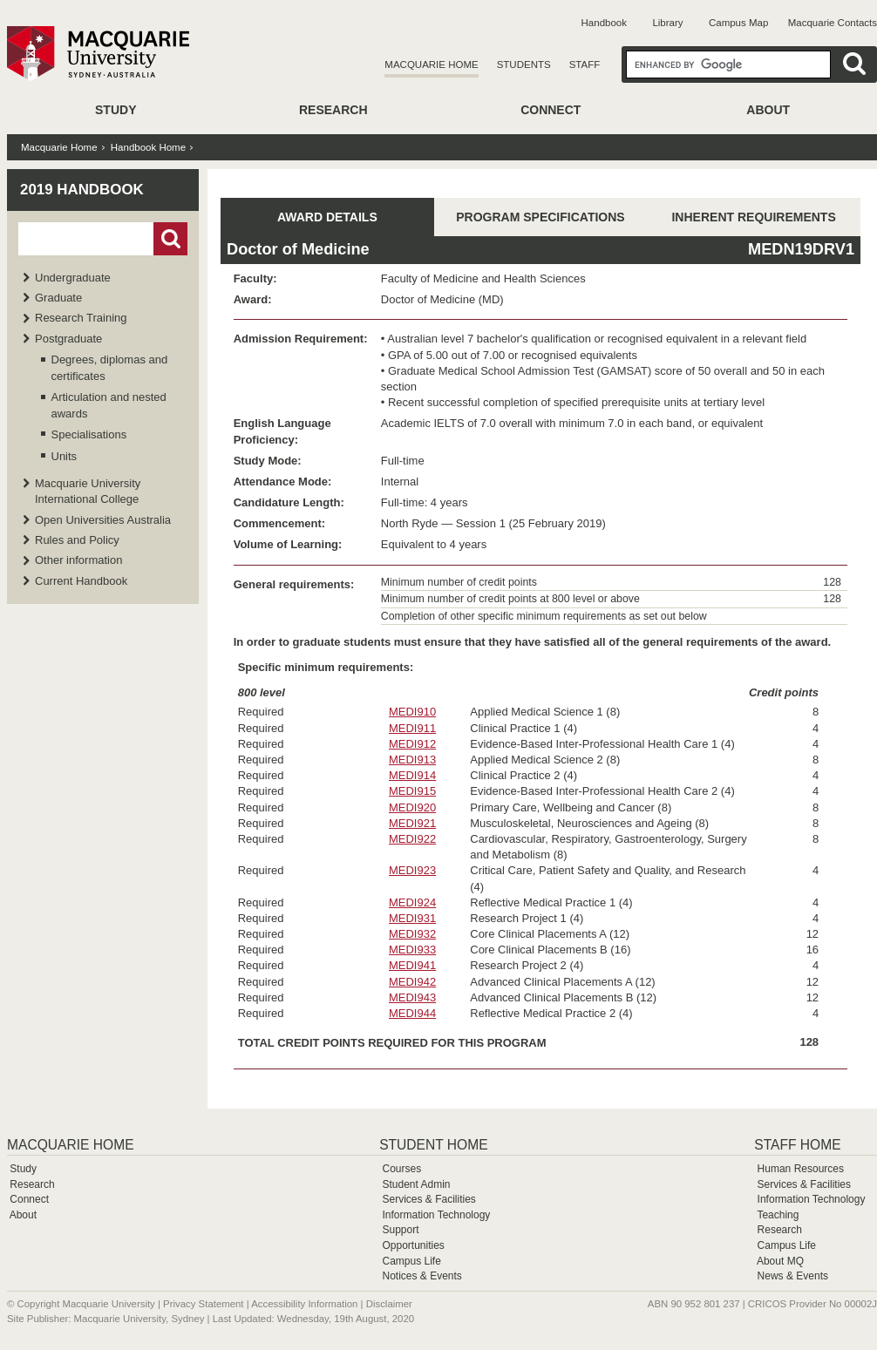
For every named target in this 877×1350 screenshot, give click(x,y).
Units (64, 456)
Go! (170, 238)
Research (333, 110)
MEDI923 (412, 870)
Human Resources (801, 1169)
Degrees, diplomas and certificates (109, 367)
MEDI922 (412, 838)
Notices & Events (421, 1276)
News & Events (793, 1276)
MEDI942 (412, 981)
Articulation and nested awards (109, 404)
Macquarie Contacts (832, 22)
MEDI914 (412, 775)
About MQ (780, 1261)
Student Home (433, 1144)
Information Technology (436, 1215)
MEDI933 (412, 949)
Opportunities (413, 1245)
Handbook (604, 22)
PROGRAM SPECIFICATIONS (540, 217)
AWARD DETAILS (327, 217)
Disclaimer (389, 1304)
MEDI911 (412, 728)
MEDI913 (412, 759)
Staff (585, 64)
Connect (550, 110)
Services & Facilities (428, 1199)
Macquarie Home (431, 64)
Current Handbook (81, 580)
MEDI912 (412, 743)
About (768, 110)
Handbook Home (148, 147)
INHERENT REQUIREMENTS (753, 217)
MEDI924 (412, 902)
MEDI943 (412, 997)
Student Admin (416, 1184)
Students (524, 64)
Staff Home (797, 1144)
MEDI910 (412, 711)
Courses (401, 1169)
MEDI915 (412, 790)
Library (667, 22)
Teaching (778, 1215)
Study (115, 110)
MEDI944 (412, 1013)
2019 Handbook (82, 189)
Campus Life (411, 1261)
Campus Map (738, 22)
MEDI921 (412, 823)
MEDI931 (412, 918)
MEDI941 (412, 965)
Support (400, 1230)
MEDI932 (412, 933)
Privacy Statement (203, 1304)
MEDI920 (412, 807)
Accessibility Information (304, 1304)
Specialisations (89, 434)
